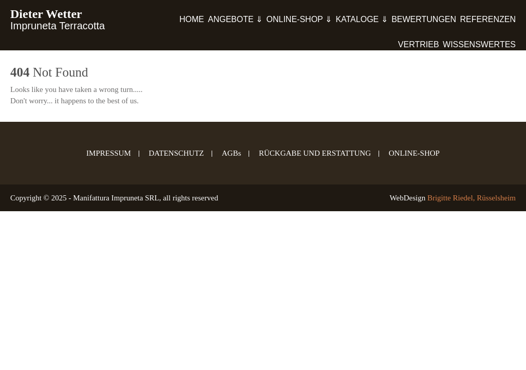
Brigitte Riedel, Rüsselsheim (471, 198)
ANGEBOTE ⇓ (235, 19)
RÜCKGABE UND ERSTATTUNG (315, 154)
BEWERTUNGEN (423, 19)
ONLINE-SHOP (414, 154)
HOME (191, 19)
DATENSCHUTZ (176, 154)
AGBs (231, 154)
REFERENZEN (488, 19)
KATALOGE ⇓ (361, 19)
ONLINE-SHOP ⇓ (299, 19)
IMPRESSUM (108, 154)
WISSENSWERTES (479, 44)
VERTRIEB (418, 44)
